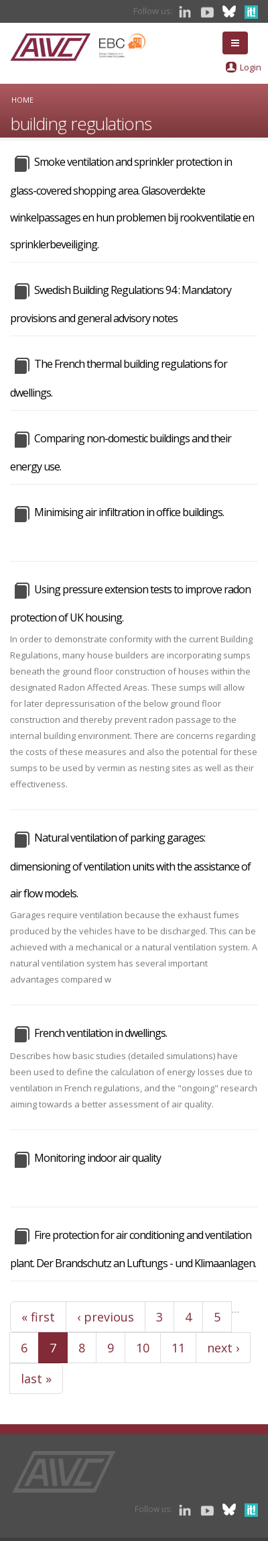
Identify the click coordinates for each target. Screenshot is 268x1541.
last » (36, 1379)
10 (142, 1348)
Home (22, 100)
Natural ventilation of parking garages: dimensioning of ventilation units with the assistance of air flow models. (130, 865)
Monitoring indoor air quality (97, 1157)
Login (250, 67)
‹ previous (105, 1317)
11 (178, 1348)
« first (38, 1317)
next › (223, 1348)
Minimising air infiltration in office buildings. (129, 512)
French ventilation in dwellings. (100, 1033)
